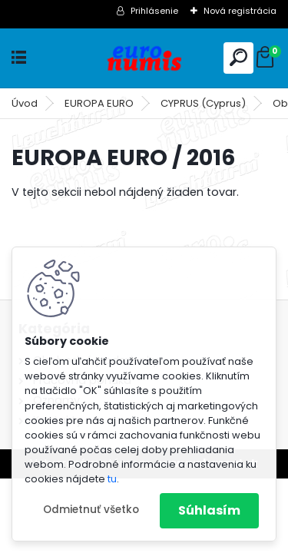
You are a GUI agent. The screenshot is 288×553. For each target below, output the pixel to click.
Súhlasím (209, 510)
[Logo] (144, 58)
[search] (238, 57)
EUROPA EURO (99, 103)
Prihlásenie (154, 11)
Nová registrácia (240, 11)
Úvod (25, 103)
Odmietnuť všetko (91, 509)
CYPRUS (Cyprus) (203, 103)
